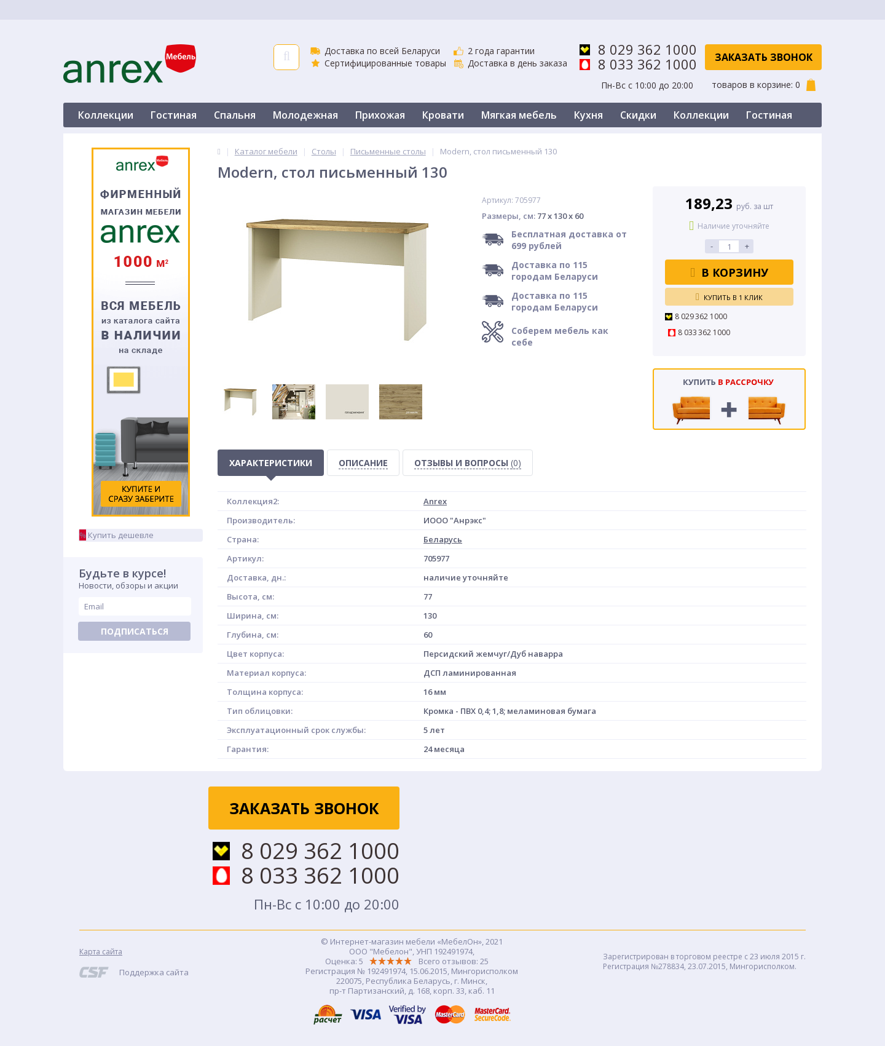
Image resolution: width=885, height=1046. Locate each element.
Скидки (638, 115)
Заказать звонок (763, 57)
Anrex (435, 501)
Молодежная (305, 115)
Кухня (588, 115)
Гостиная (174, 115)
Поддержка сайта (154, 972)
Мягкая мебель (519, 115)
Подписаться (134, 631)
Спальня (235, 115)
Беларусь (442, 539)
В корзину (729, 272)
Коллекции (105, 115)
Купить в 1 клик (729, 297)
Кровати (443, 115)
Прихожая (380, 115)
